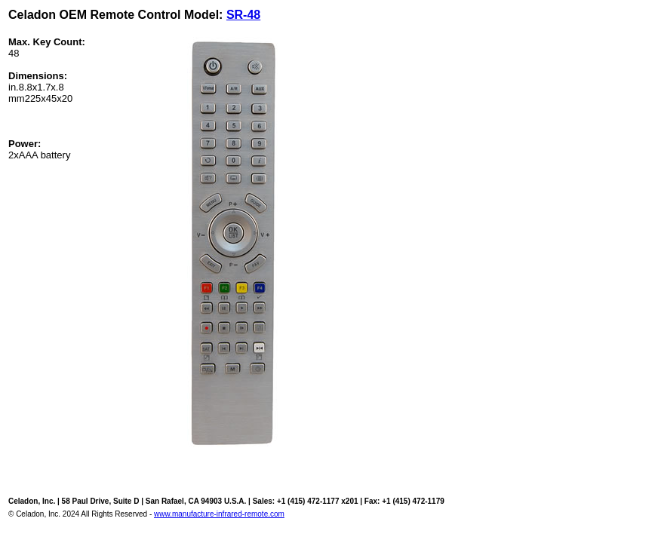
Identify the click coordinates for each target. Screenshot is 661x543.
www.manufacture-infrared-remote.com (219, 514)
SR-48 (243, 14)
